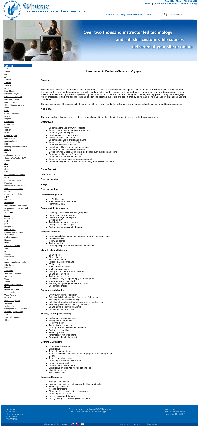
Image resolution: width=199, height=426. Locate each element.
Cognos (7, 119)
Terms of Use (136, 424)
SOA (6, 259)
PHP (6, 224)
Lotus (6, 177)
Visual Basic (9, 292)
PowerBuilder (9, 230)
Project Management (12, 237)
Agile (6, 74)
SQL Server (9, 265)
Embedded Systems (12, 155)
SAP (6, 248)
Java (6, 166)
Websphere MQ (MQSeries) (15, 309)
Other (6, 320)
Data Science (9, 138)
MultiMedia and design (13, 194)
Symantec (8, 271)
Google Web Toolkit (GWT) (15, 158)
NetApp (7, 200)
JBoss (6, 169)
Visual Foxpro (10, 295)
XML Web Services (12, 317)
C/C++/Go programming (14, 105)
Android (7, 80)
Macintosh (8, 183)
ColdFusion (9, 122)
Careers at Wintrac (15, 414)
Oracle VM (8, 218)
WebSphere (9, 306)
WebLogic (8, 303)
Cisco (6, 108)
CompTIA (8, 127)
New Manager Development (15, 205)
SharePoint (9, 257)
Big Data (8, 88)
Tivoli (6, 279)
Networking (9, 203)
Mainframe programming (14, 186)
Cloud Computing (11, 113)
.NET (6, 197)
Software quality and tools (15, 262)
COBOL (7, 116)
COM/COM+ (9, 124)
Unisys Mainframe (11, 289)
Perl (6, 221)
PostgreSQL (9, 227)
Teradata (8, 276)
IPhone (7, 161)
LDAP (6, 172)
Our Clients (11, 416)
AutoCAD (8, 85)
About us (10, 409)
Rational (7, 240)
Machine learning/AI (12, 180)
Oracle (7, 216)
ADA (6, 69)
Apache (7, 83)
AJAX (6, 77)
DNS (6, 152)
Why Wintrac (12, 419)
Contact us (11, 411)
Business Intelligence (13, 97)
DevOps (7, 150)
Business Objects (11, 99)
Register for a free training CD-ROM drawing (90, 409)
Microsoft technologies (13, 189)
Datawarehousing (11, 141)
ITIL (6, 164)
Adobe (7, 71)
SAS (6, 251)
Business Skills (10, 102)
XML (6, 314)
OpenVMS (8, 213)
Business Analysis (11, 94)
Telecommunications (12, 273)
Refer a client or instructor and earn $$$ (87, 411)
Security (7, 254)
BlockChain (9, 91)
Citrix (6, 111)
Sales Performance (12, 246)
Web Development (12, 301)
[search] (176, 14)
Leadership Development (14, 175)
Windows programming (13, 312)
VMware (7, 298)
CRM (6, 133)
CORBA (7, 130)
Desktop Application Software (16, 147)
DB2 (6, 144)
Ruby (6, 243)
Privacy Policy (151, 424)
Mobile (7, 191)
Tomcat (7, 282)
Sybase (7, 268)
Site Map (124, 424)
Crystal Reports (10, 136)
